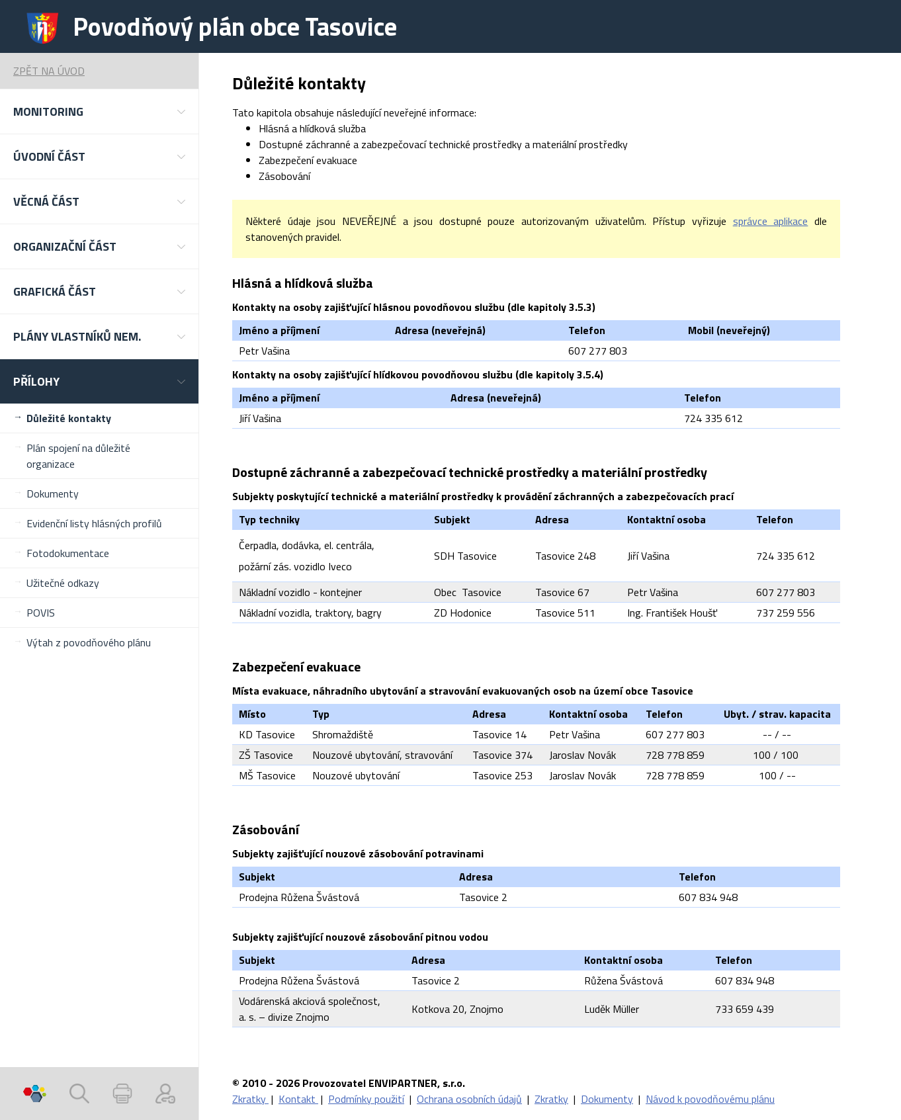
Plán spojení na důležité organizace (78, 456)
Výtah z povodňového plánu (88, 642)
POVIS (40, 613)
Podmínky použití (366, 1099)
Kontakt (298, 1099)
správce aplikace (770, 221)
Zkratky (250, 1099)
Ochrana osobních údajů (469, 1099)
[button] (99, 111)
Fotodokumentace (67, 553)
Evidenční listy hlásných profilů (94, 523)
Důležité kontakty (68, 418)
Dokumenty (52, 493)
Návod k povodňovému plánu (710, 1099)
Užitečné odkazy (62, 583)
